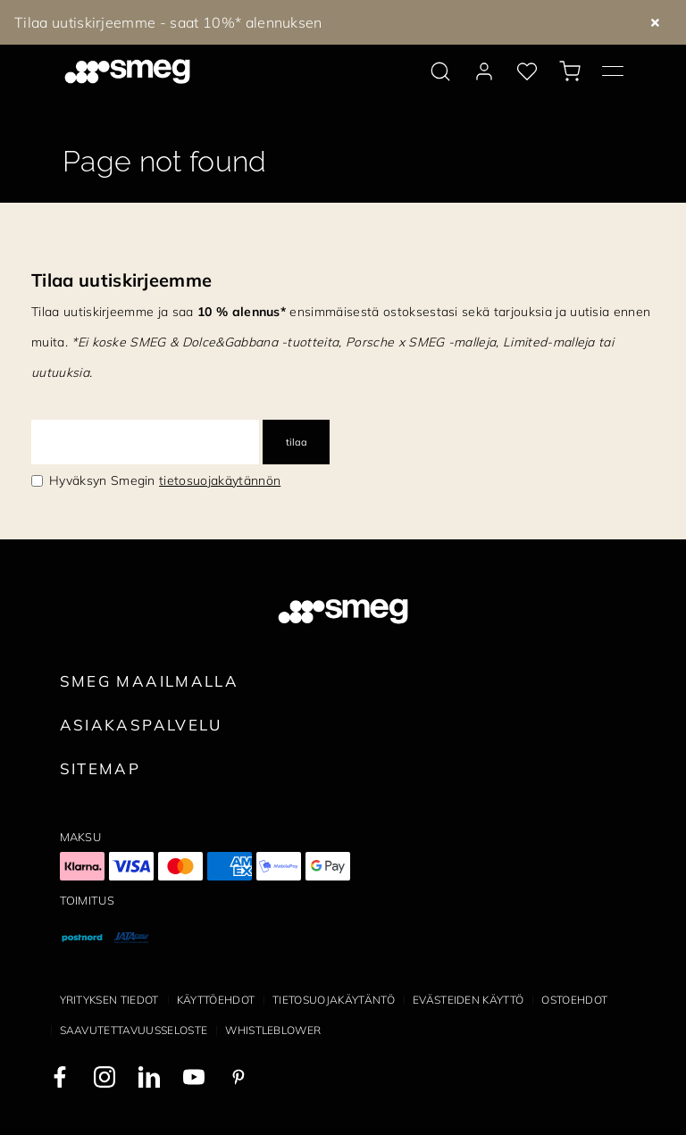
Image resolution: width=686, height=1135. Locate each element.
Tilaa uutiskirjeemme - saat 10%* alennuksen (168, 22)
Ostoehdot (574, 999)
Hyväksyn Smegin (164, 480)
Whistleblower (273, 1030)
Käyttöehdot (216, 999)
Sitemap (100, 768)
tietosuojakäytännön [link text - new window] (219, 480)
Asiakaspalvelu (141, 724)
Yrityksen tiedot (109, 999)
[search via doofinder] (440, 71)
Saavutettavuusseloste (134, 1030)
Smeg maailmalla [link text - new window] (149, 681)
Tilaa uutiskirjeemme (121, 280)
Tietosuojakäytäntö (333, 999)
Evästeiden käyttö (468, 999)
